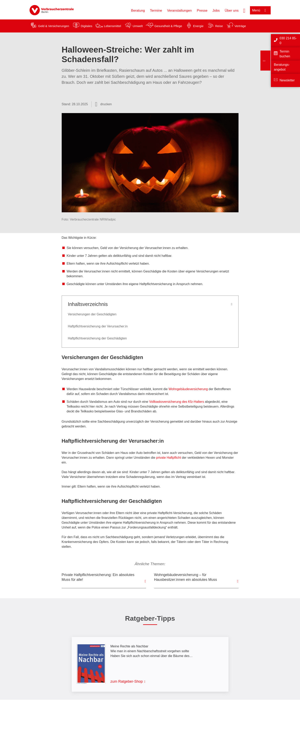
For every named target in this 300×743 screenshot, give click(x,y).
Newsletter (287, 80)
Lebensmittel (112, 26)
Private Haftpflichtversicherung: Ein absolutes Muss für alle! (98, 577)
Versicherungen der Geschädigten (92, 314)
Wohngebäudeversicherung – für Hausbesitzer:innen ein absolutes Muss (185, 577)
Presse (202, 10)
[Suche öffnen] (244, 10)
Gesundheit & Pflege (168, 26)
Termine (156, 10)
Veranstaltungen (179, 10)
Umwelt (138, 26)
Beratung (138, 10)
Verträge (240, 26)
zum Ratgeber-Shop (127, 681)
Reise (219, 26)
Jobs (216, 10)
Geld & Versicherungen (53, 26)
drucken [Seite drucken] (106, 104)
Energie (198, 26)
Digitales (86, 26)
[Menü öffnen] (260, 10)
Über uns (232, 10)
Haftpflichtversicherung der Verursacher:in (98, 326)
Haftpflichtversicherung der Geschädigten (97, 338)
